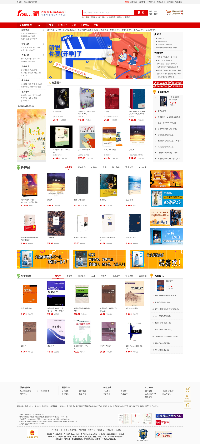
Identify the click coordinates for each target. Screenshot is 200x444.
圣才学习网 (76, 406)
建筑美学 (169, 281)
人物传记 (31, 50)
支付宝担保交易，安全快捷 (167, 57)
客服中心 (100, 430)
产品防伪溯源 (102, 406)
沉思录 (106, 111)
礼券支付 (124, 394)
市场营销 (24, 33)
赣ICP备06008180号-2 (67, 421)
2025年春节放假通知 (164, 45)
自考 (30, 95)
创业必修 (82, 276)
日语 (38, 59)
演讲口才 (116, 276)
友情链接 (110, 430)
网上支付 (106, 391)
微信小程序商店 (114, 406)
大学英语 (126, 17)
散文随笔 (116, 167)
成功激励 (143, 276)
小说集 (94, 167)
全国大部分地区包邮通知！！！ (169, 48)
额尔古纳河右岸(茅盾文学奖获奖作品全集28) (137, 114)
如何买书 (65, 391)
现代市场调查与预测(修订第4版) (167, 309)
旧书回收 (62, 25)
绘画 (38, 47)
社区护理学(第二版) (162, 302)
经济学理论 (32, 33)
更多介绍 (148, 397)
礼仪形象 (129, 276)
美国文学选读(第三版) (166, 147)
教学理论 (24, 95)
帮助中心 (91, 430)
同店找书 (150, 12)
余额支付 (124, 391)
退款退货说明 (151, 30)
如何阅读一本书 (84, 150)
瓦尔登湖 (129, 200)
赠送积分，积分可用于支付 (167, 64)
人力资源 (68, 406)
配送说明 (82, 394)
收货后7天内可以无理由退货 (167, 67)
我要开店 (151, 2)
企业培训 (38, 406)
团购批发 (170, 2)
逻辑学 (69, 276)
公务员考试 (32, 98)
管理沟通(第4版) (27, 308)
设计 (22, 47)
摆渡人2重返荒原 (110, 150)
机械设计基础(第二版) (163, 323)
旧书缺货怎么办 (70, 30)
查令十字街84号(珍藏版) (167, 123)
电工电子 (24, 73)
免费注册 (133, 2)
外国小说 (68, 167)
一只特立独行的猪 (80, 238)
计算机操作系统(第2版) (163, 330)
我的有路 (142, 2)
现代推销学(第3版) (162, 350)
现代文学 (129, 167)
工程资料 (45, 406)
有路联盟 (73, 430)
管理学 (119, 17)
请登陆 (126, 2)
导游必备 (39, 84)
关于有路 (55, 430)
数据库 (30, 73)
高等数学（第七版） (98, 17)
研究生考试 (36, 95)
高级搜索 (156, 12)
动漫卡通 (33, 87)
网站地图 (82, 430)
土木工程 (24, 75)
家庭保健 (24, 84)
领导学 (58, 276)
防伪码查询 (92, 406)
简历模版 (84, 406)
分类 (74, 25)
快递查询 (61, 406)
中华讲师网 (53, 406)
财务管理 (33, 39)
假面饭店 (103, 200)
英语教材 (28, 59)
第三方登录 (166, 394)
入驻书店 (85, 25)
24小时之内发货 (43, 391)
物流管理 (31, 36)
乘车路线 (64, 430)
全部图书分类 (29, 25)
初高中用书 (25, 101)
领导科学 (50, 346)
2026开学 (160, 38)
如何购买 (50, 30)
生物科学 (24, 61)
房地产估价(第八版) (162, 343)
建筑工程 (37, 73)
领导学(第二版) (105, 346)
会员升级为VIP (150, 394)
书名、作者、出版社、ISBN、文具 (96, 13)
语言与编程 (25, 70)
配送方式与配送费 (85, 30)
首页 (51, 25)
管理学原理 (25, 39)
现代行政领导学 (132, 308)
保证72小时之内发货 (164, 60)
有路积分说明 (115, 30)
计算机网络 (111, 17)
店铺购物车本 (177, 14)
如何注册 (148, 391)
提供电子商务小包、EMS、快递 (169, 70)
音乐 (26, 47)
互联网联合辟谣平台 (143, 406)
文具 (96, 25)
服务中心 (23, 394)
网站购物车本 (177, 11)
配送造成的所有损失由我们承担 (169, 74)
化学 (34, 59)
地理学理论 (25, 87)
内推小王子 (124, 406)
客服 (187, 405)
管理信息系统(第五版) (166, 135)
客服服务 (178, 2)
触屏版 (118, 430)
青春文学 (32, 47)
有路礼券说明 (127, 30)
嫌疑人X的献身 (79, 200)
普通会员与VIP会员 (101, 30)
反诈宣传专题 (162, 41)
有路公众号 (161, 2)
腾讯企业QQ (29, 406)
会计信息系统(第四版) (163, 316)
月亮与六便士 (131, 238)
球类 (39, 87)
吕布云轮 (155, 406)
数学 (22, 59)
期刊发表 (132, 406)
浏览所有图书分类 (26, 106)
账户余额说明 (139, 30)
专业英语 (31, 61)
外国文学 (24, 50)
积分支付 (106, 394)
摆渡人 (131, 150)
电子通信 (33, 70)
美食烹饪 (31, 84)
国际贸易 (24, 36)
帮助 (187, 397)
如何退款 (65, 394)
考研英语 (24, 98)
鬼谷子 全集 (57, 111)
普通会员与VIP (167, 391)
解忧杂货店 (162, 111)
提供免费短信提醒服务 (165, 77)
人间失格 (50, 238)
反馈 (187, 389)
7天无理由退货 (25, 391)
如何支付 (59, 30)
